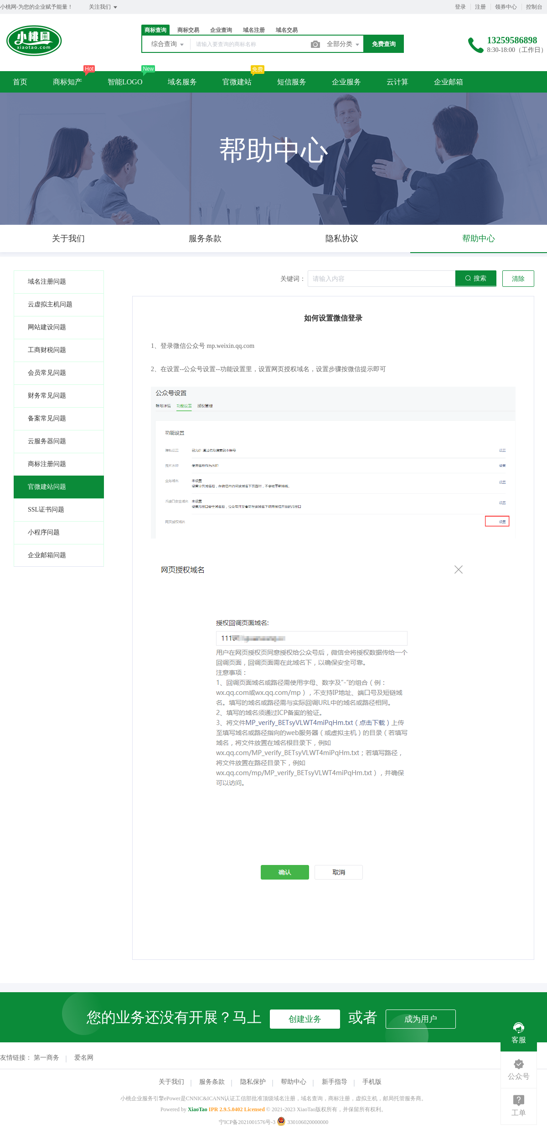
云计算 (397, 82)
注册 (480, 7)
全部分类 (344, 44)
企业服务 (346, 82)
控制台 (534, 7)
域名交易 (287, 30)
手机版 (372, 1081)
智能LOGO (125, 82)
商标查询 (155, 30)
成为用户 (420, 1019)
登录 (460, 7)
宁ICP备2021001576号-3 (247, 1122)
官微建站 (237, 82)
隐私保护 (253, 1081)
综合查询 (168, 44)
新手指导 (334, 1081)
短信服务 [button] (291, 82)
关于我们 (171, 1081)
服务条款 (212, 1081)
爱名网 (83, 1057)
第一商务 (46, 1057)
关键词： (293, 278)
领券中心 (506, 7)
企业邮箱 (448, 82)
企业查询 (221, 30)
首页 (20, 82)
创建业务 (305, 1019)
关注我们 (104, 7)
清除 (518, 278)
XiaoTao (197, 1109)
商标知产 (67, 82)
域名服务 (182, 82)
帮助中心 (293, 1081)
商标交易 (188, 30)
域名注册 (254, 30)
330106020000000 (302, 1122)
